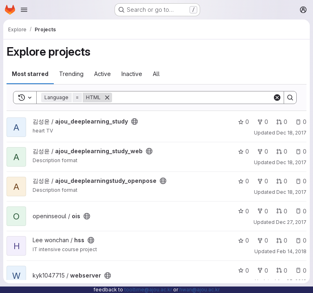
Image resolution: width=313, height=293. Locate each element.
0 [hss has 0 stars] (243, 240)
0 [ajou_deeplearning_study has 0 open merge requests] (281, 121)
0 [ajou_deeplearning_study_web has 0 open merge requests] (281, 151)
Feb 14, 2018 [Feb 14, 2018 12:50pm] (291, 251)
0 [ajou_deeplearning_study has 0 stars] (243, 121)
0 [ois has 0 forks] (262, 211)
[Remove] (107, 97)
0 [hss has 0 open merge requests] (281, 240)
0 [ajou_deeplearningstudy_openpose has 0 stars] (243, 181)
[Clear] (277, 97)
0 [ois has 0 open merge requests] (281, 211)
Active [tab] (102, 73)
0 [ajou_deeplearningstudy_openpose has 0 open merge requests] (281, 181)
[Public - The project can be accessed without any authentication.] (134, 121)
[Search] (192, 97)
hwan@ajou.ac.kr (199, 289)
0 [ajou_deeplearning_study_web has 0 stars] (243, 151)
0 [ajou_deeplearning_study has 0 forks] (262, 121)
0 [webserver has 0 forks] (262, 270)
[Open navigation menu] (24, 9)
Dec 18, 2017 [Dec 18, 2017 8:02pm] (291, 162)
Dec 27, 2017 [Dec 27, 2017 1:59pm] (291, 222)
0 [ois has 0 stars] (243, 211)
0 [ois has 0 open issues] (300, 211)
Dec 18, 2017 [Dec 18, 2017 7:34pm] (291, 133)
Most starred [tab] (30, 73)
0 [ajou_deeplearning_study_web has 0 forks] (262, 151)
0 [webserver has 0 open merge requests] (281, 270)
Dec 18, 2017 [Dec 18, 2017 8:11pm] (291, 192)
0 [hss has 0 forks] (262, 240)
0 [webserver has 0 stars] (243, 270)
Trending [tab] (71, 73)
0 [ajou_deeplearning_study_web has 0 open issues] (300, 151)
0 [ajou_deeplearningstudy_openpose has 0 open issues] (300, 181)
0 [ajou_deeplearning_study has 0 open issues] (300, 121)
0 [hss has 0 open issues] (300, 240)
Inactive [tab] (131, 73)
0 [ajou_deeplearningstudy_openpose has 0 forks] (262, 181)
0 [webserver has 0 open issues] (300, 270)
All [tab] (156, 73)
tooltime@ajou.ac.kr (148, 289)
